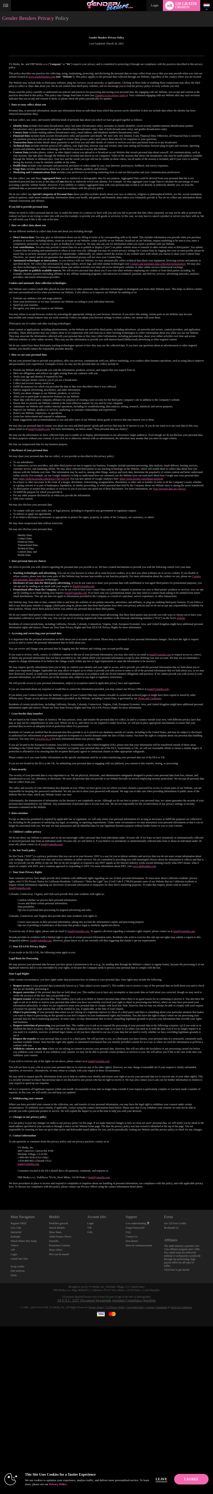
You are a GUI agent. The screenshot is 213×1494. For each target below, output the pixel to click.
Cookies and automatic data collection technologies (157, 263)
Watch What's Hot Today (24, 1241)
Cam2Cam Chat (19, 1258)
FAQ (128, 1232)
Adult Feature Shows (60, 1236)
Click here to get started (176, 1269)
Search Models (57, 1227)
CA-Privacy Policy (115, 1307)
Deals (14, 1275)
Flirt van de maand (59, 1254)
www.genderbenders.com (41, 76)
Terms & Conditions (181, 1307)
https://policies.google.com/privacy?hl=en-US (43, 478)
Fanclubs (53, 1241)
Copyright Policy (135, 1307)
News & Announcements (139, 1245)
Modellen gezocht (58, 1223)
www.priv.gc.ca (43, 738)
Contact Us (132, 1236)
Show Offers (55, 1249)
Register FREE (18, 1223)
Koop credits (17, 1266)
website (181, 618)
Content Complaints (156, 1307)
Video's (14, 1245)
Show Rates (55, 1232)
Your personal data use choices (169, 488)
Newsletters (132, 1241)
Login (154, 5)
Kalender (15, 1236)
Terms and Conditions (149, 698)
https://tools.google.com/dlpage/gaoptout (141, 478)
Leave (167, 1479)
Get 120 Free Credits (175, 1223)
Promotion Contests (59, 1245)
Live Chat (16, 1227)
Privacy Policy (96, 1307)
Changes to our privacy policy (111, 95)
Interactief (16, 1232)
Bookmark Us (171, 1227)
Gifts (90, 1232)
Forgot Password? (135, 1227)
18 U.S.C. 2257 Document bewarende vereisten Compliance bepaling (106, 1300)
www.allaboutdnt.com (144, 866)
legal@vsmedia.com (39, 429)
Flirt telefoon (18, 1270)
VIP (13, 1249)
